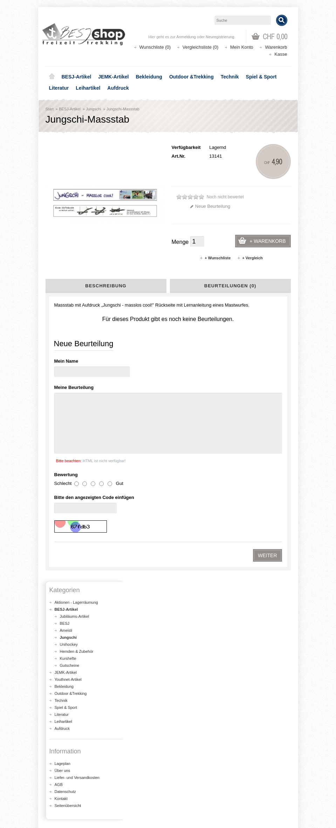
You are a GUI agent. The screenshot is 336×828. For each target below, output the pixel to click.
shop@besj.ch (185, 637)
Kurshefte (68, 405)
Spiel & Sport (261, 77)
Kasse (280, 54)
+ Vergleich (249, 258)
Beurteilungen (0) (230, 285)
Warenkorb (276, 47)
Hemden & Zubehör (77, 398)
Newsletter (61, 798)
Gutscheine (70, 412)
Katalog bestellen (194, 784)
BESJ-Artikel (76, 77)
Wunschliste (63, 791)
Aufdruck (118, 88)
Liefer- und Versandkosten (77, 524)
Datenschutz (65, 538)
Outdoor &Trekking (191, 77)
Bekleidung (149, 77)
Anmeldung (186, 37)
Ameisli (66, 377)
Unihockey (69, 391)
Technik (230, 77)
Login (56, 777)
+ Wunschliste (215, 258)
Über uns (62, 517)
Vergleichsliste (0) (201, 47)
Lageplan (62, 510)
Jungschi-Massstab (123, 109)
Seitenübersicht (68, 552)
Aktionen (186, 724)
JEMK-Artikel (113, 77)
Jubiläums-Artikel (74, 363)
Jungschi (93, 109)
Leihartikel (88, 88)
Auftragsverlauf (66, 784)
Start (50, 109)
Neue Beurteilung (210, 206)
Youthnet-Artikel (68, 426)
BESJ (65, 370)
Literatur (59, 88)
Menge (180, 242)
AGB (59, 531)
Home (52, 76)
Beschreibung (105, 285)
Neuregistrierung (220, 37)
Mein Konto (241, 47)
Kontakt (61, 545)
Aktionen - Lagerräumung (76, 349)
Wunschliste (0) (155, 47)
